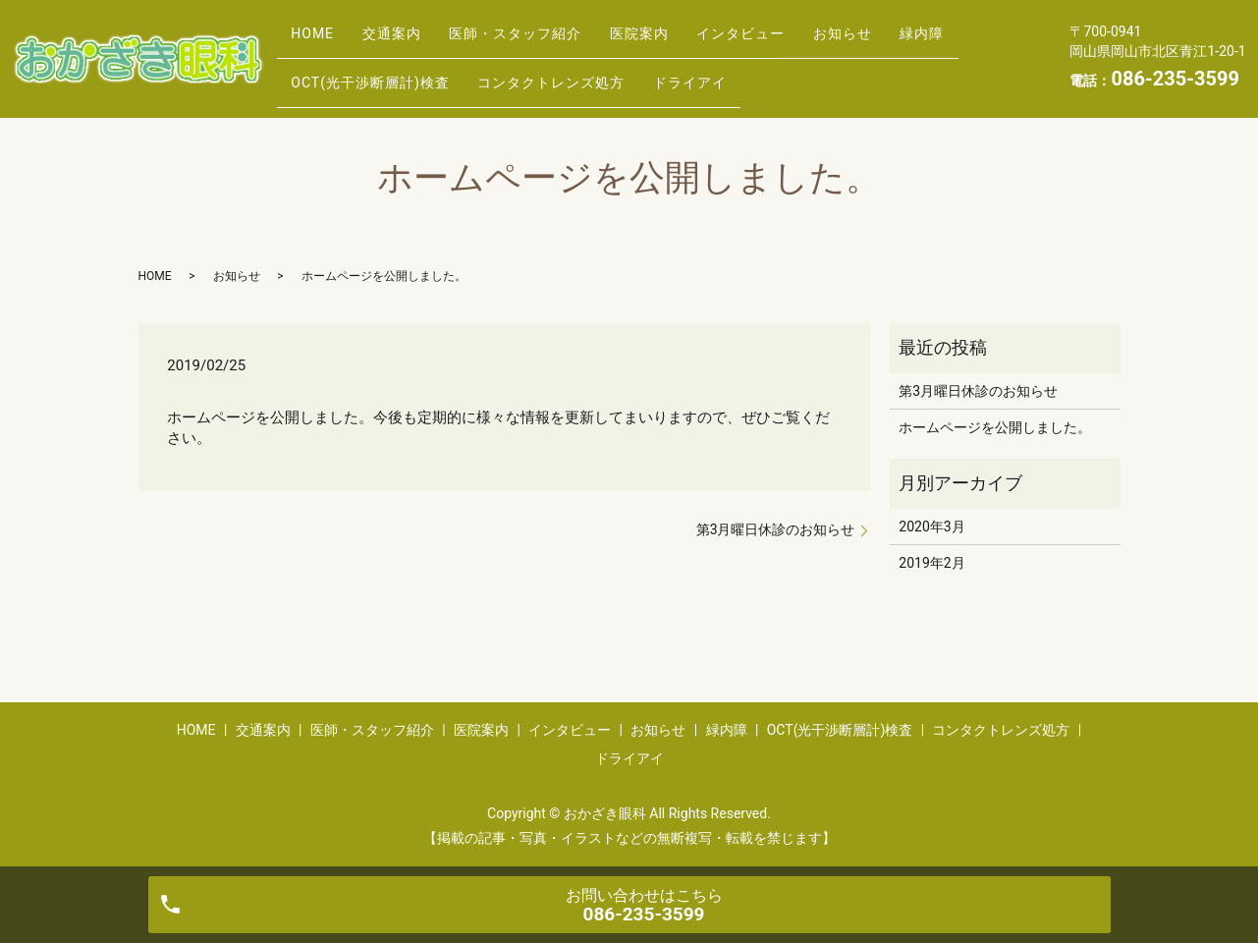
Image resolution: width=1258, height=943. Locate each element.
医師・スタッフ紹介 (548, 42)
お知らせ (915, 42)
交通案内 (411, 42)
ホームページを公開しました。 (995, 427)
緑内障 (320, 73)
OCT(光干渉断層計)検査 (462, 73)
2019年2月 (931, 563)
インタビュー (800, 42)
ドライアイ (809, 73)
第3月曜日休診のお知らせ (775, 529)
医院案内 (685, 42)
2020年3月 (931, 526)
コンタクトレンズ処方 (657, 73)
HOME (319, 42)
